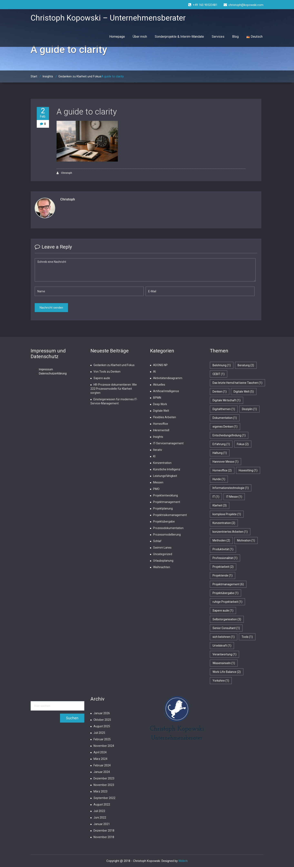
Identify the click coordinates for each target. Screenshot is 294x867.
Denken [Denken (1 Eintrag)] (220, 391)
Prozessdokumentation (168, 528)
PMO (156, 489)
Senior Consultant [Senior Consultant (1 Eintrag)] (226, 628)
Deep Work (160, 404)
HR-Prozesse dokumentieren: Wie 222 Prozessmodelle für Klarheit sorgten (113, 388)
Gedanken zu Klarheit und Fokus (79, 76)
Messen (158, 482)
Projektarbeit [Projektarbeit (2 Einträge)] (223, 566)
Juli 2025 (99, 732)
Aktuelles (159, 384)
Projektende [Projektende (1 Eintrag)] (223, 575)
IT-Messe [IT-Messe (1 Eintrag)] (234, 496)
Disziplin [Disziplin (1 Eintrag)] (249, 409)
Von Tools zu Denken (107, 371)
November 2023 (104, 785)
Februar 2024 (102, 765)
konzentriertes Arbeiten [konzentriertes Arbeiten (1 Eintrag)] (230, 531)
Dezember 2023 (104, 778)
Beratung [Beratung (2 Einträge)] (246, 365)
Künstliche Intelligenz (166, 469)
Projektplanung (163, 508)
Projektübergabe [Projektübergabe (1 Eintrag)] (225, 593)
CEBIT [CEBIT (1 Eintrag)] (219, 374)
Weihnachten (161, 567)
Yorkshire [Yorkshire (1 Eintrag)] (221, 680)
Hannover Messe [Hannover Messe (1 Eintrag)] (225, 461)
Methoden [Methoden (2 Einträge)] (221, 540)
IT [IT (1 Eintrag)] (216, 496)
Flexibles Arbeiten (164, 417)
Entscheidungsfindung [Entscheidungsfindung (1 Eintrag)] (229, 435)
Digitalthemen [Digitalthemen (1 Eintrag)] (224, 409)
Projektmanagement (166, 502)
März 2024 (100, 758)
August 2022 (102, 804)
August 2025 (102, 726)
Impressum (46, 369)
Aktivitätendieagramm (167, 378)
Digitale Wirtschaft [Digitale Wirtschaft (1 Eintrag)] (227, 400)
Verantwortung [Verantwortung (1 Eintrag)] (224, 654)
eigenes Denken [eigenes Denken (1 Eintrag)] (225, 426)
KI (154, 456)
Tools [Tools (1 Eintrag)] (247, 636)
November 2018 (104, 837)
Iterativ (157, 449)
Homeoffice (160, 423)
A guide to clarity (87, 112)
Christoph (64, 173)
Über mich (140, 37)
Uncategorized (162, 554)
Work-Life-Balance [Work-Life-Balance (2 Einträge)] (227, 671)
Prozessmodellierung (167, 534)
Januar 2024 (102, 771)
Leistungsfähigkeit (165, 476)
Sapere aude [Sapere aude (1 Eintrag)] (223, 610)
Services (218, 37)
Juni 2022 (100, 817)
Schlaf (157, 541)
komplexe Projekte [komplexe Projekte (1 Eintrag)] (227, 514)
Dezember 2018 (104, 830)
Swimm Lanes (162, 547)
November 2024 (104, 745)
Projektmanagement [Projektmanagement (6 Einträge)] (228, 584)
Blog (235, 37)
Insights (47, 76)
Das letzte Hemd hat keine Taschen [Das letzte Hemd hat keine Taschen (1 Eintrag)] (237, 382)
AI (154, 371)
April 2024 (100, 752)
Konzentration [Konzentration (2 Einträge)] (224, 523)
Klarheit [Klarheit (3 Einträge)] (220, 505)
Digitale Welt (161, 410)
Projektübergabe (164, 521)
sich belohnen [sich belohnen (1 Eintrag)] (224, 636)
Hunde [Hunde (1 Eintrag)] (219, 479)
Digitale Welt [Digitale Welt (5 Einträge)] (244, 391)
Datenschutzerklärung (53, 373)
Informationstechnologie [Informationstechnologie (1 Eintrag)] (231, 488)
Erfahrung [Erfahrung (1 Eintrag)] (221, 444)
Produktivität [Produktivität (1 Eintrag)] (223, 549)
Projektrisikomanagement (170, 515)
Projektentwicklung (165, 495)
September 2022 (104, 798)
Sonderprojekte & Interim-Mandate (179, 37)
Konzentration (162, 462)
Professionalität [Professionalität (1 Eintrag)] (225, 558)
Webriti (183, 861)
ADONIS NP (160, 365)
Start (34, 76)
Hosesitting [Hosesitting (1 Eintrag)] (248, 470)
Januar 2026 (102, 713)
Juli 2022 (99, 811)
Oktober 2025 (102, 719)
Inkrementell (161, 430)
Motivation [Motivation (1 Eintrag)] (246, 540)
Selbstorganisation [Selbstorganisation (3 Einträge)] (227, 619)
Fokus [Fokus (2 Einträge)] (243, 444)
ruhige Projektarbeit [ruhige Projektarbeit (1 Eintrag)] (227, 601)
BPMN (157, 397)
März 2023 (100, 791)
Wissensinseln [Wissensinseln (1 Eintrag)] (224, 663)
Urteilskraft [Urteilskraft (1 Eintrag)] (222, 645)
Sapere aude (102, 378)
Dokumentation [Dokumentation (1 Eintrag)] (225, 417)
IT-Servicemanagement (168, 443)
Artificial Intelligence (166, 391)
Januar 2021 (102, 824)
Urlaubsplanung (163, 560)
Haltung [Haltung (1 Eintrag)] (220, 452)
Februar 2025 (102, 739)
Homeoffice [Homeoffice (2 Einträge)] (222, 470)
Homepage (117, 37)
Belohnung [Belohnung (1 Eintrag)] (222, 365)
